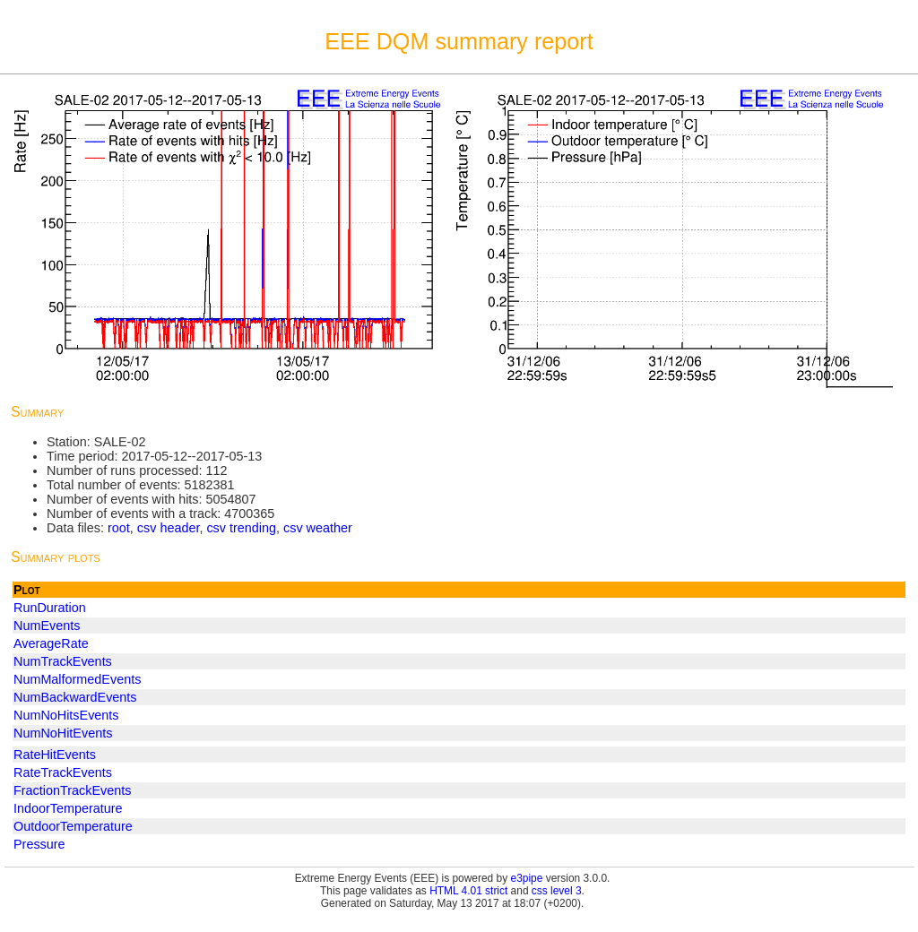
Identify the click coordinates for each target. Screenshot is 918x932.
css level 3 (557, 891)
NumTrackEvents (62, 661)
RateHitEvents (54, 754)
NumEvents (46, 625)
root (119, 528)
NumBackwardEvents (75, 697)
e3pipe (527, 878)
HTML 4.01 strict (468, 891)
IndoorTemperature (68, 808)
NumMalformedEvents (77, 679)
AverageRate (51, 643)
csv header (168, 528)
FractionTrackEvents (72, 790)
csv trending (241, 528)
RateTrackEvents (62, 772)
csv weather (317, 528)
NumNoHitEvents (62, 733)
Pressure (39, 844)
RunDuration (49, 607)
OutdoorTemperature (73, 826)
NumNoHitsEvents (66, 715)
